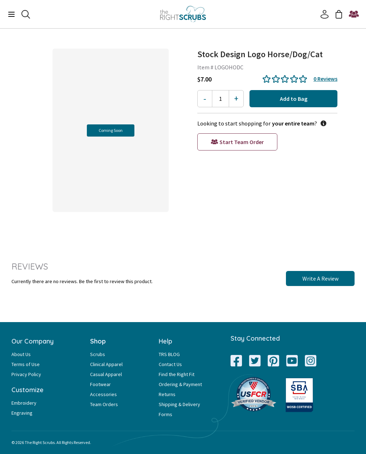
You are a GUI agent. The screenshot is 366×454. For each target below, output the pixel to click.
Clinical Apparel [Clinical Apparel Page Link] (106, 364)
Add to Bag (293, 98)
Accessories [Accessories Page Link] (103, 394)
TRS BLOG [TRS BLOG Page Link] (169, 354)
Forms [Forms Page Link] (165, 414)
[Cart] (339, 14)
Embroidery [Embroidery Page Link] (23, 403)
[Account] (324, 14)
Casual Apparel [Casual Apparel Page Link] (106, 374)
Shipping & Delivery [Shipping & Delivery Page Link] (179, 404)
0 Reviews (325, 78)
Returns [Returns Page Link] (167, 394)
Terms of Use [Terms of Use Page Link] (25, 364)
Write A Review (320, 278)
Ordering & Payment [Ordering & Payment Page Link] (180, 384)
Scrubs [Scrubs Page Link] (97, 354)
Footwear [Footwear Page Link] (100, 384)
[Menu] (11, 14)
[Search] (25, 14)
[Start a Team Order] (354, 14)
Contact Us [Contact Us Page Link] (170, 364)
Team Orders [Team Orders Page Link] (104, 404)
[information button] (322, 123)
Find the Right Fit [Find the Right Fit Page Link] (176, 374)
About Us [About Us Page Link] (21, 354)
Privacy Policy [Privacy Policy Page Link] (26, 374)
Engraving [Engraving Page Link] (22, 413)
